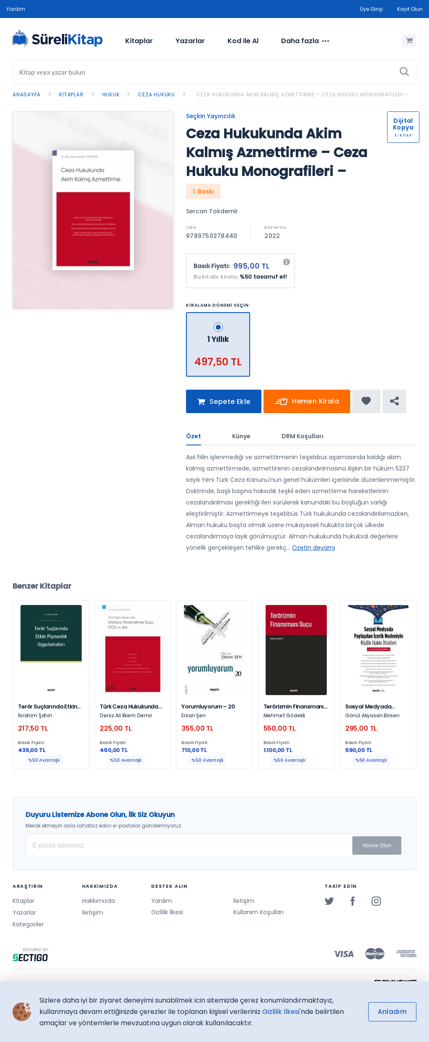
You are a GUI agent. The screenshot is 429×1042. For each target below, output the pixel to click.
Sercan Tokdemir (212, 211)
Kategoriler (28, 924)
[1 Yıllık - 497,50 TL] (218, 316)
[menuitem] (139, 41)
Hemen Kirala (307, 404)
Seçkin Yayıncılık (210, 116)
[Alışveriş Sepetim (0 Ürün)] (409, 41)
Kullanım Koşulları (258, 912)
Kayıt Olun (410, 9)
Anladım (392, 1011)
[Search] (214, 72)
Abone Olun (376, 845)
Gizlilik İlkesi (167, 912)
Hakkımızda (98, 901)
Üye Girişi (371, 9)
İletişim (92, 912)
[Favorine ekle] (366, 403)
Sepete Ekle (223, 404)
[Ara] (404, 72)
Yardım (15, 9)
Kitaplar (139, 41)
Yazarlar (190, 41)
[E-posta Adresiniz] (215, 845)
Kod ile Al (242, 41)
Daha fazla (305, 41)
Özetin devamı (313, 550)
